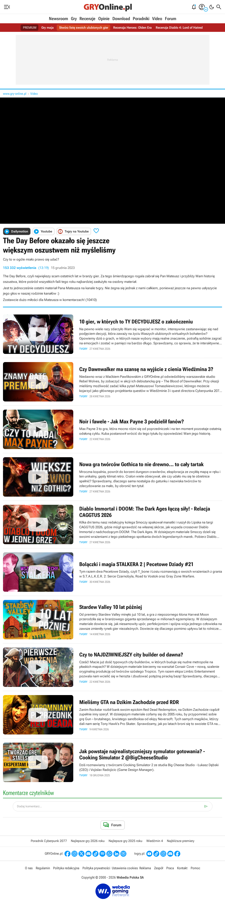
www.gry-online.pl (14, 94)
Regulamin (43, 868)
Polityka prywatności (96, 868)
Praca (170, 868)
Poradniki (141, 18)
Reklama (145, 868)
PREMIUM (29, 27)
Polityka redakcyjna (66, 868)
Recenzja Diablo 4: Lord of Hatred (179, 27)
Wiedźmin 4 (154, 841)
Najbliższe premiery (180, 841)
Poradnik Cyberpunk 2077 (49, 841)
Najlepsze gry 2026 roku (88, 841)
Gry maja (47, 27)
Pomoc (195, 868)
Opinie (104, 18)
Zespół (158, 868)
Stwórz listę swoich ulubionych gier (83, 27)
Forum (170, 18)
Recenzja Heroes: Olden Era (132, 27)
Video (157, 18)
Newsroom (58, 18)
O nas (29, 868)
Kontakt (182, 868)
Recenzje (87, 18)
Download (121, 18)
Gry (74, 18)
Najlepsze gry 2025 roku (125, 841)
